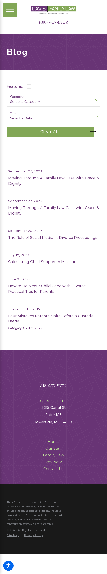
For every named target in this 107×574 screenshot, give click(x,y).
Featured (15, 86)
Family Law (53, 480)
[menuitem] (53, 467)
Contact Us (53, 494)
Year (13, 113)
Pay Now (53, 487)
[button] (8, 566)
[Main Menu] (10, 10)
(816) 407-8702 (53, 22)
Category (17, 97)
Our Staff (53, 473)
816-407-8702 (53, 410)
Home (53, 466)
